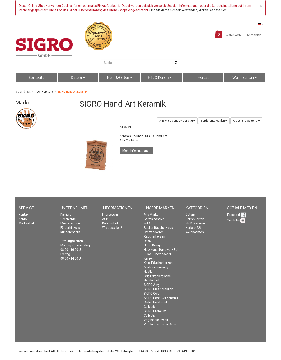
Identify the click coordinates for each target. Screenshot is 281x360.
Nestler (149, 271)
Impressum (110, 214)
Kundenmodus (70, 232)
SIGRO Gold (151, 293)
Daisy (147, 241)
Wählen (214, 120)
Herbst (203, 77)
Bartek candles (154, 219)
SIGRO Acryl (152, 285)
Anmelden (255, 35)
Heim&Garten (119, 77)
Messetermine (70, 223)
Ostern (78, 77)
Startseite (36, 77)
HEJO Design (153, 245)
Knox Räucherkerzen (158, 263)
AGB (105, 219)
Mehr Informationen (136, 150)
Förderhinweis (70, 227)
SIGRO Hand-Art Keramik (161, 298)
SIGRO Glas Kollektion (158, 289)
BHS (147, 223)
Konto (23, 219)
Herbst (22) (193, 227)
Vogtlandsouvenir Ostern (161, 324)
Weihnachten (244, 77)
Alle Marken (152, 214)
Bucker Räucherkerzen (159, 227)
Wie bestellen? (112, 227)
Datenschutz (111, 223)
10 (246, 120)
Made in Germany (156, 267)
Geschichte (68, 219)
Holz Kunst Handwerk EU (161, 249)
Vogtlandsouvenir (156, 320)
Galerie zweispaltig (177, 120)
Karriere (65, 214)
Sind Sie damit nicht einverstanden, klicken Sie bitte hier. (188, 10)
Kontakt (24, 214)
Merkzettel (26, 223)
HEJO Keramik (161, 77)
